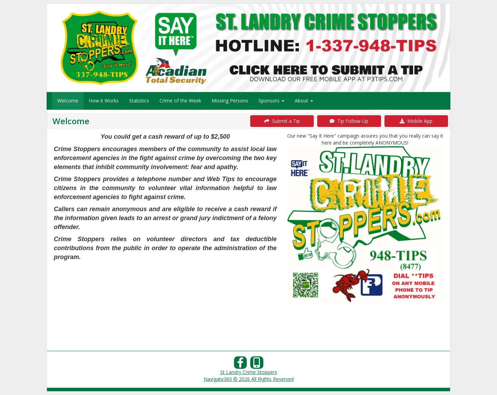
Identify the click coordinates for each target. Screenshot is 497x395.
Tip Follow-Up (349, 121)
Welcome (67, 100)
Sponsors (271, 100)
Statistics (139, 100)
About (304, 100)
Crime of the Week (180, 100)
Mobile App (416, 121)
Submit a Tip (282, 121)
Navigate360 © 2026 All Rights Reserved (249, 379)
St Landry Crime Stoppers (248, 372)
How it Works (104, 100)
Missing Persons (230, 100)
